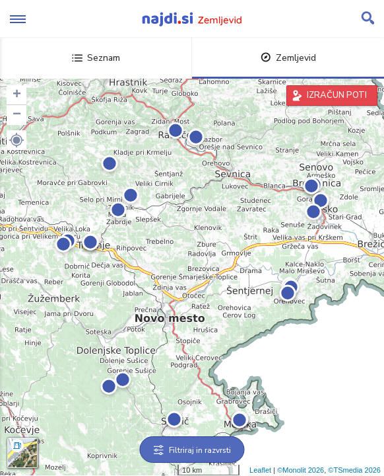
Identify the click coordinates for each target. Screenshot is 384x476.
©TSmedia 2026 (354, 470)
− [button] (17, 115)
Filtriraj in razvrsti (192, 450)
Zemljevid (288, 58)
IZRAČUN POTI (337, 95)
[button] (16, 140)
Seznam (96, 58)
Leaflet (260, 470)
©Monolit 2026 (300, 470)
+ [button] (17, 95)
